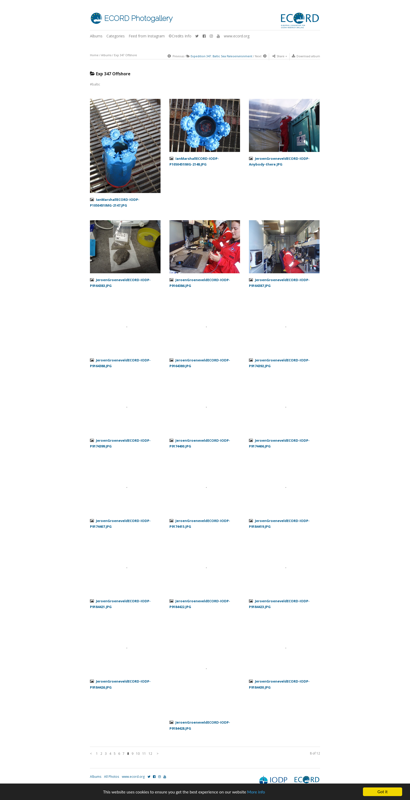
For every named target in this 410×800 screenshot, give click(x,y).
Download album (306, 56)
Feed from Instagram (147, 35)
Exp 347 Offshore (125, 55)
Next (260, 56)
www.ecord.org (236, 35)
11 (144, 753)
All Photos (111, 776)
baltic (96, 84)
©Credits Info (180, 35)
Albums (96, 35)
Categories (115, 35)
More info (256, 792)
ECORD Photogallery (138, 18)
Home (94, 55)
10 (138, 753)
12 (150, 753)
